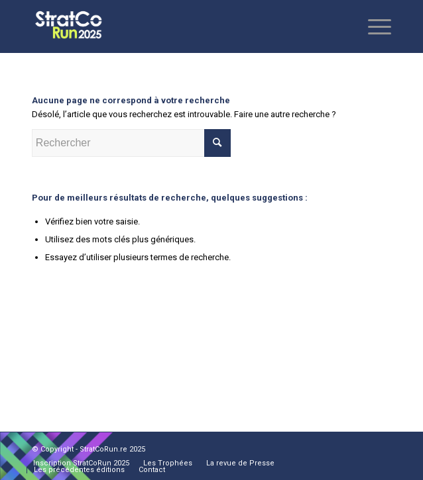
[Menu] (373, 26)
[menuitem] (81, 463)
